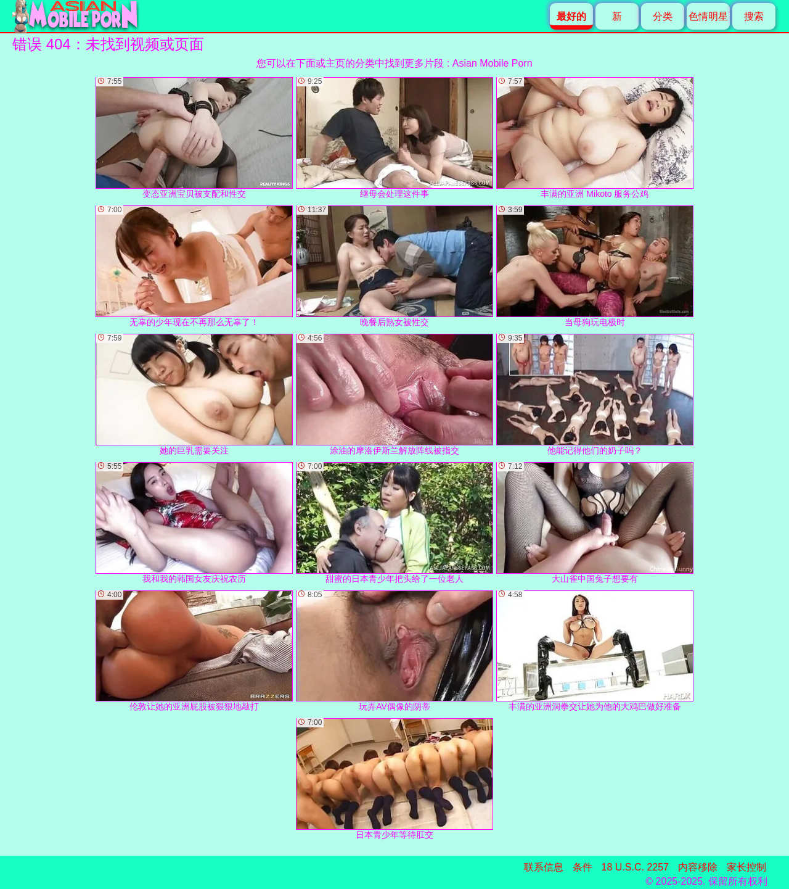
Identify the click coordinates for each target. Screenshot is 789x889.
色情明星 (708, 16)
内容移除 (697, 867)
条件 (582, 867)
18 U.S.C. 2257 (635, 867)
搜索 (754, 16)
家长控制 (746, 867)
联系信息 (543, 867)
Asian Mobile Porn (492, 63)
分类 (662, 16)
